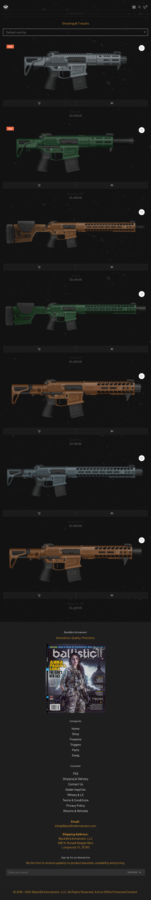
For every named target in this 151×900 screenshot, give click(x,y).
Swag (75, 755)
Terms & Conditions (76, 800)
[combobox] (75, 32)
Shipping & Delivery (75, 779)
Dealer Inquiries (75, 789)
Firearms (75, 739)
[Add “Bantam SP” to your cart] (39, 185)
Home (75, 728)
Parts (75, 750)
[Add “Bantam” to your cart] (39, 103)
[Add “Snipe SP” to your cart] (39, 349)
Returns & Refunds (75, 811)
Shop (75, 734)
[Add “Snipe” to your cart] (39, 267)
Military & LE (75, 795)
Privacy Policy (75, 805)
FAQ (75, 773)
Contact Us (75, 784)
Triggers (75, 744)
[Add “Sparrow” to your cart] (39, 431)
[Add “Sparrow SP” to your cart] (39, 595)
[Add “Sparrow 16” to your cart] (39, 513)
